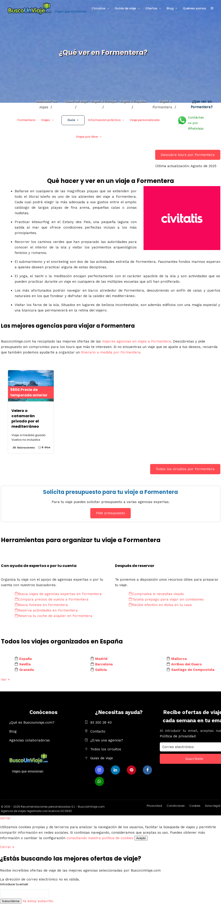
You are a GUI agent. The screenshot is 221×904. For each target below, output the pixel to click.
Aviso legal (212, 806)
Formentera (26, 120)
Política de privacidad (178, 736)
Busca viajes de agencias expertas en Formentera (58, 594)
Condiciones (176, 806)
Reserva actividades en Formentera (46, 610)
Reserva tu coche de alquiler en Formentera (53, 616)
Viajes (45, 120)
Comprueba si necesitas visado (156, 594)
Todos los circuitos (105, 749)
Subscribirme (11, 901)
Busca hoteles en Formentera (41, 605)
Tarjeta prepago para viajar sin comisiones (166, 599)
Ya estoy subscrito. (38, 901)
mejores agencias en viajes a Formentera (136, 341)
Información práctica (104, 120)
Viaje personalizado (145, 120)
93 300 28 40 (101, 722)
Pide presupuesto (110, 513)
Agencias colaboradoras (29, 740)
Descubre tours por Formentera (188, 155)
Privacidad (154, 806)
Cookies (194, 806)
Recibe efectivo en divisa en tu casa (160, 605)
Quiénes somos (194, 8)
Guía (71, 120)
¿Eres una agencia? (106, 740)
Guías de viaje (125, 8)
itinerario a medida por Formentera (110, 352)
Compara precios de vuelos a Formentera (51, 599)
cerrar (5, 818)
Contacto (97, 731)
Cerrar (7, 847)
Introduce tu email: (14, 884)
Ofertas (151, 8)
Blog (170, 8)
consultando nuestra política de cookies (100, 838)
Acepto (141, 838)
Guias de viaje (101, 758)
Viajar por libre (87, 136)
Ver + (5, 679)
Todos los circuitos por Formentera (185, 469)
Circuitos (98, 8)
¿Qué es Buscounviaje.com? (31, 722)
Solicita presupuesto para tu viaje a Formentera (110, 492)
